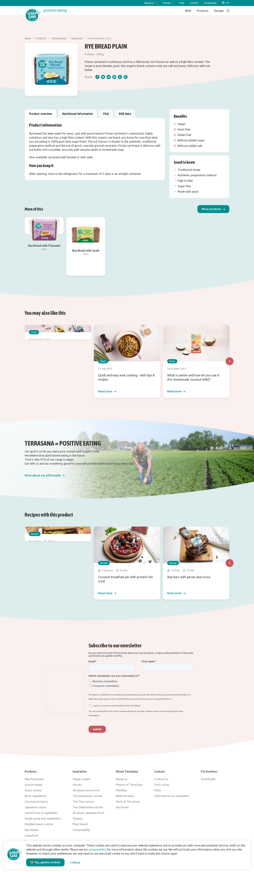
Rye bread (76, 38)
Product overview (40, 113)
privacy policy (97, 849)
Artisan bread (59, 38)
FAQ (106, 113)
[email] (109, 77)
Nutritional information (77, 113)
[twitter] (103, 77)
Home (28, 38)
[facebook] (97, 77)
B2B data (125, 113)
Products (41, 38)
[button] (213, 209)
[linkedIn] (120, 77)
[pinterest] (114, 77)
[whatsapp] (125, 77)
